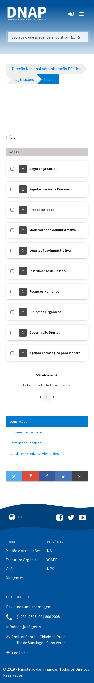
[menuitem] (47, 421)
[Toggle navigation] (53, 14)
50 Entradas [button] (47, 375)
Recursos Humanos (44, 291)
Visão (10, 568)
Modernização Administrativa (52, 230)
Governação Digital (44, 332)
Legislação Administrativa (50, 250)
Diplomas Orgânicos (45, 312)
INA (49, 550)
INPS (50, 568)
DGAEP (52, 559)
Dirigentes (15, 577)
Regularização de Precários (50, 189)
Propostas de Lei (42, 209)
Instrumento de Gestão (47, 271)
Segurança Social (43, 168)
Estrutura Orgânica (22, 559)
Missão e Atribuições (23, 550)
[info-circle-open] (68, 115)
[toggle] (20, 115)
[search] (58, 115)
